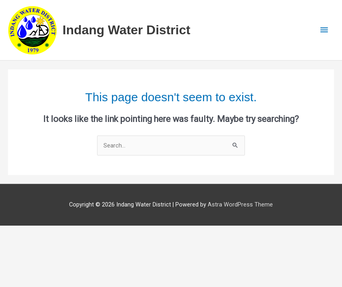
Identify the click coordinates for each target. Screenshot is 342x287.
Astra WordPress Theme (240, 204)
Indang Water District (127, 30)
